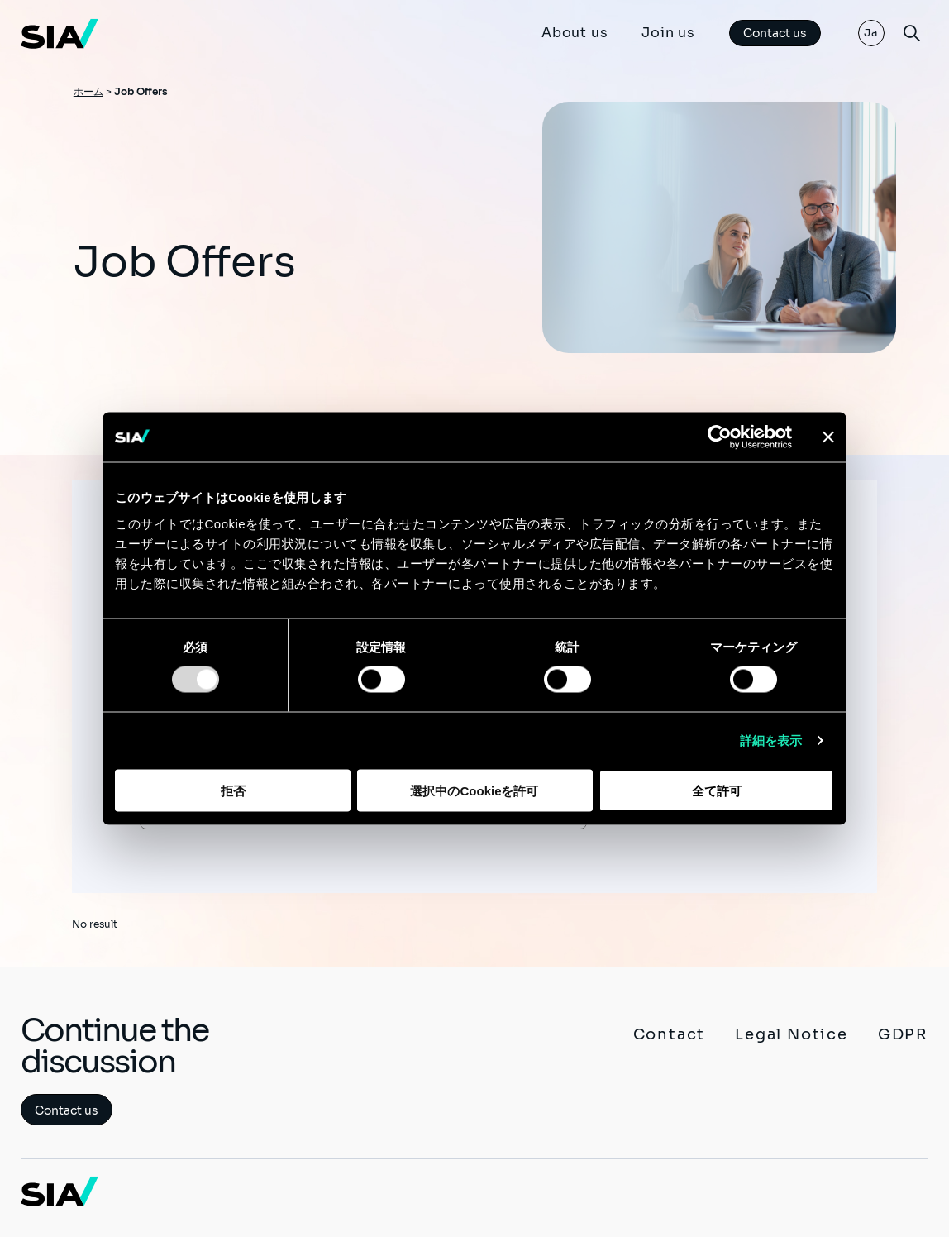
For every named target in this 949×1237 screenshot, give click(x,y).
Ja (871, 33)
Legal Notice (791, 1034)
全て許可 (717, 790)
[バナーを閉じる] (828, 437)
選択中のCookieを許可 (474, 790)
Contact (669, 1034)
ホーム (88, 91)
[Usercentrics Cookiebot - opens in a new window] (719, 437)
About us (574, 32)
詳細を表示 (771, 740)
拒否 (233, 790)
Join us (668, 32)
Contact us (775, 33)
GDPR (903, 1034)
